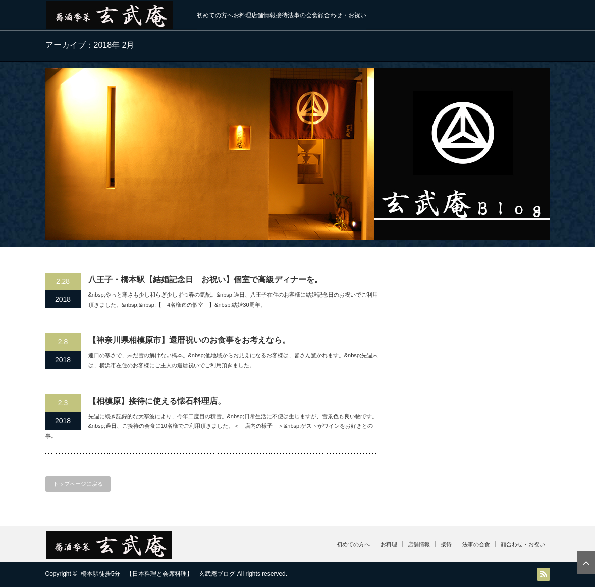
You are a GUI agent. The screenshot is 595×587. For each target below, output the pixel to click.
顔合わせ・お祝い (342, 15)
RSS (543, 574)
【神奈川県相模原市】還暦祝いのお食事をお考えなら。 (189, 340)
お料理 (242, 15)
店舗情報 (263, 15)
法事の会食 (303, 15)
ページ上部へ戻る (586, 562)
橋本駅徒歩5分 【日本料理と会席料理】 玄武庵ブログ (158, 573)
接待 (282, 15)
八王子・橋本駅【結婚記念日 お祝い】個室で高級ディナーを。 (205, 279)
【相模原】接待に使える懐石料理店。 (157, 401)
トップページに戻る (78, 484)
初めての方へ (215, 15)
